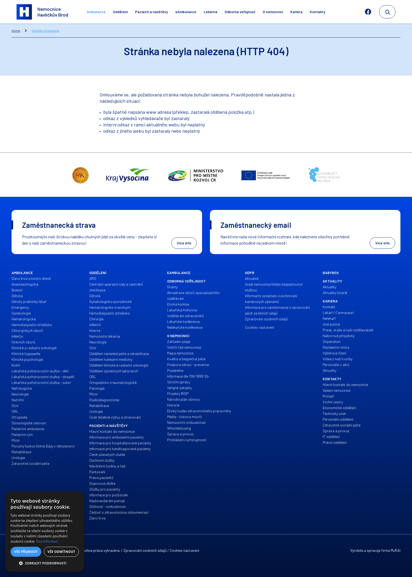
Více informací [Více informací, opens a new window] (47, 541)
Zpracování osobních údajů (145, 550)
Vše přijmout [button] (26, 551)
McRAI (395, 550)
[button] (45, 563)
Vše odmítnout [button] (61, 551)
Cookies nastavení (184, 550)
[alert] (44, 531)
